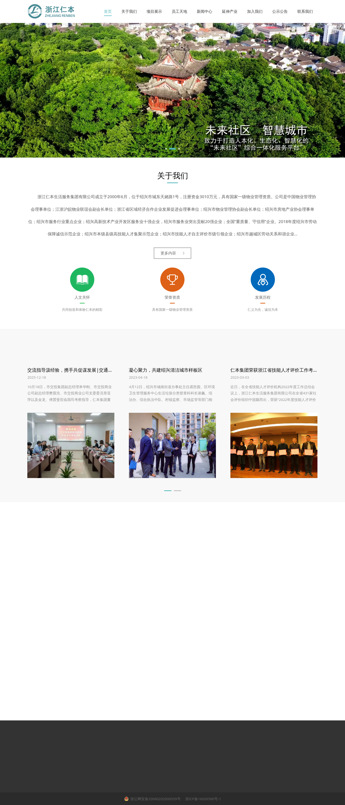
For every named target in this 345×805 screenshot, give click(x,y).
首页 (108, 11)
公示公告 (280, 11)
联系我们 (305, 11)
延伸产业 (229, 11)
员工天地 (179, 11)
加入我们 (255, 11)
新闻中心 (204, 11)
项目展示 (154, 11)
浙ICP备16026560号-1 (202, 798)
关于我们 (129, 11)
